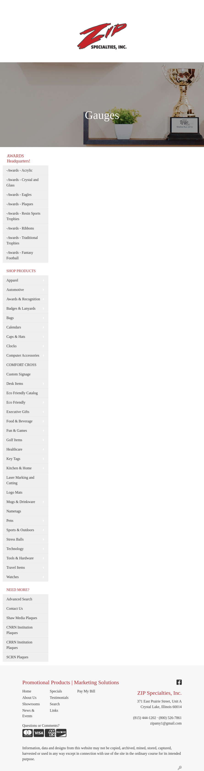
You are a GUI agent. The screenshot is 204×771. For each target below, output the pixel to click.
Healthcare (14, 449)
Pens (9, 520)
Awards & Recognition (23, 299)
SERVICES (80, 5)
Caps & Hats (15, 337)
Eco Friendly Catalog (22, 393)
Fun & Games (16, 430)
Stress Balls (15, 539)
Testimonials (59, 698)
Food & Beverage (19, 421)
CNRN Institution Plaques (19, 630)
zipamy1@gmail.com (166, 723)
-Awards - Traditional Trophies (22, 240)
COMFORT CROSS (21, 365)
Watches (12, 577)
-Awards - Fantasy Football (19, 255)
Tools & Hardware (20, 558)
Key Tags (13, 459)
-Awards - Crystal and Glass (22, 182)
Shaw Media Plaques (21, 618)
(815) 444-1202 (144, 718)
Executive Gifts (17, 412)
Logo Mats (14, 492)
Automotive (15, 290)
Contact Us (14, 608)
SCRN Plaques (17, 657)
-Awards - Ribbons (20, 228)
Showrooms (31, 704)
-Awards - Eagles (19, 195)
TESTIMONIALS (17, 15)
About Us (29, 698)
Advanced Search (19, 599)
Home (26, 691)
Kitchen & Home (19, 468)
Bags (10, 318)
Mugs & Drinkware (20, 502)
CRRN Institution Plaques (19, 645)
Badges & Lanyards (20, 308)
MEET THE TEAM (54, 5)
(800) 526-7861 (170, 718)
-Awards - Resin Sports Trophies (23, 216)
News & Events (28, 713)
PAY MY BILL (71, 15)
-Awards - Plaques (19, 204)
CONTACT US (45, 15)
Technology (15, 549)
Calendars (13, 327)
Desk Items (14, 384)
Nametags (13, 511)
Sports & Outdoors (20, 530)
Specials (56, 691)
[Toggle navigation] (7, 57)
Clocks (11, 346)
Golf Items (14, 440)
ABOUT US (27, 5)
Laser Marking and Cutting (20, 480)
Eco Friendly (15, 402)
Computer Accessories (22, 355)
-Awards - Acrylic (19, 170)
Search (157, 5)
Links (54, 710)
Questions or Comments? (41, 725)
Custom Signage (18, 374)
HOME (9, 5)
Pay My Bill (86, 691)
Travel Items (15, 567)
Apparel (12, 280)
